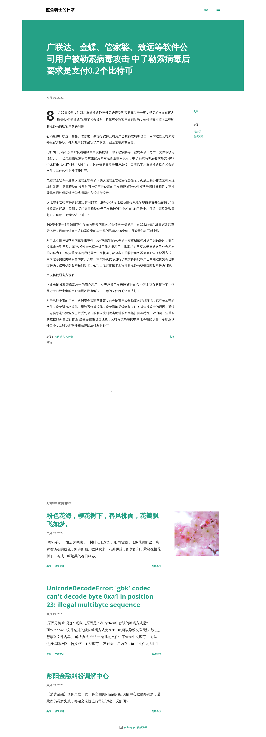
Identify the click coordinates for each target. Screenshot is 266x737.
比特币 (197, 131)
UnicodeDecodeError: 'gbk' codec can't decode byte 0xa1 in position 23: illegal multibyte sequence (100, 596)
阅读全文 (156, 566)
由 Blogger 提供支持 (133, 727)
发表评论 (59, 566)
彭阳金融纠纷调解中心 (78, 676)
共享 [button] (196, 111)
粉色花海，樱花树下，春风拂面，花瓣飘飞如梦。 (103, 519)
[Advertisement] (105, 458)
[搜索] (206, 10)
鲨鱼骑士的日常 (60, 9)
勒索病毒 (198, 136)
